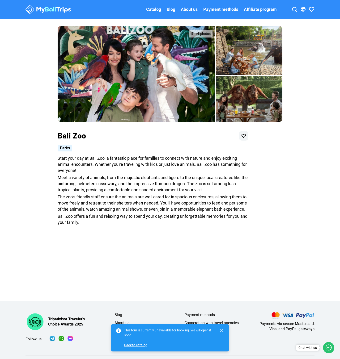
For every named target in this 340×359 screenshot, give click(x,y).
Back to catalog (135, 345)
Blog (171, 9)
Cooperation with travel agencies (211, 323)
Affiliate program (260, 9)
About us (189, 9)
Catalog (153, 9)
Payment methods (220, 9)
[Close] (221, 330)
